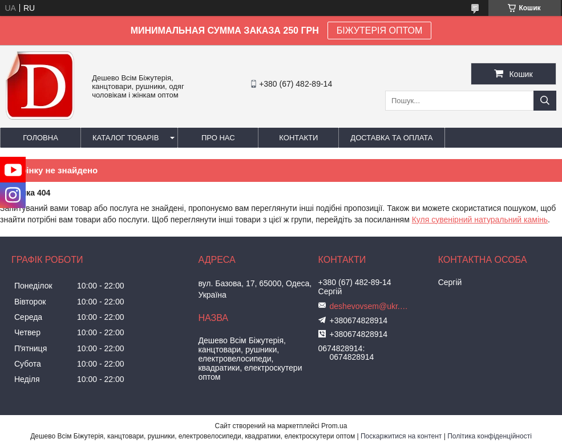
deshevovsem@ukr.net (370, 306)
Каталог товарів (125, 137)
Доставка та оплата (391, 137)
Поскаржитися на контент (401, 436)
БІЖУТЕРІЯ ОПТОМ (380, 30)
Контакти (298, 137)
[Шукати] (544, 101)
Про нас (218, 137)
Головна (40, 137)
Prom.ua (334, 426)
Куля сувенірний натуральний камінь (480, 219)
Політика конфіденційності (489, 436)
